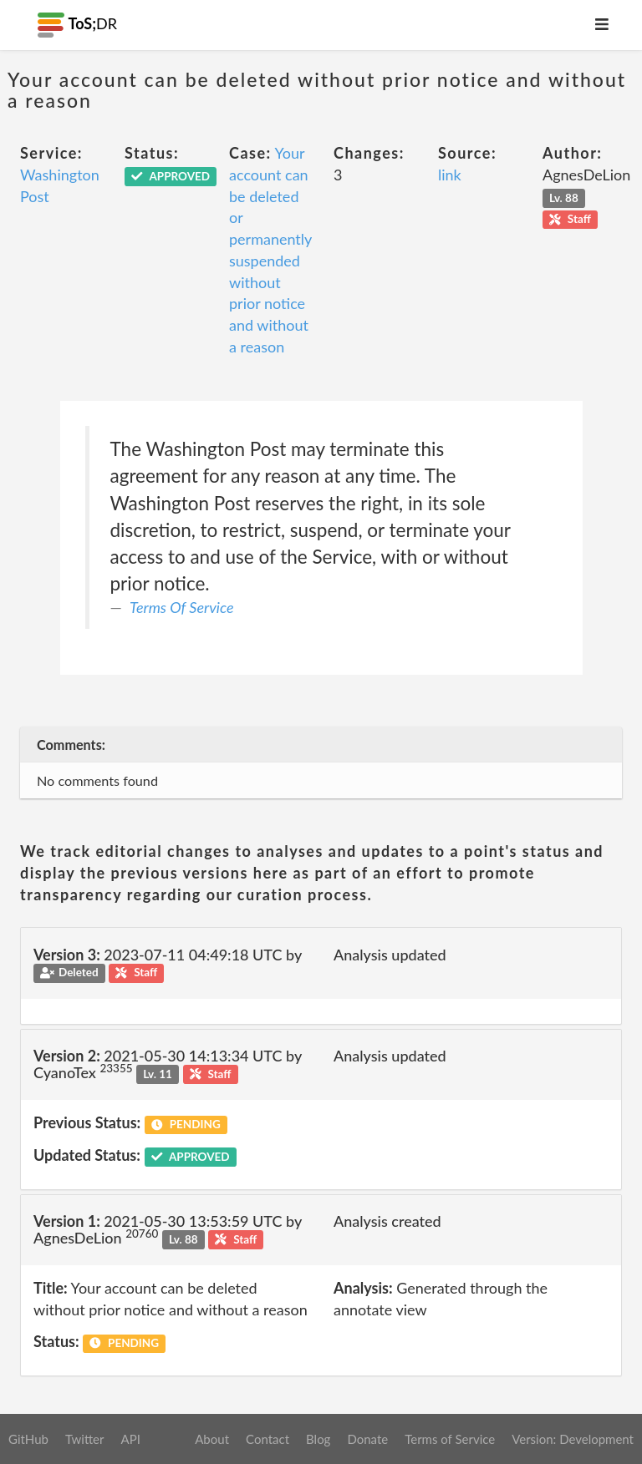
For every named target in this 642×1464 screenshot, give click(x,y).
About (212, 1438)
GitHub (28, 1438)
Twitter (84, 1438)
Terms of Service (450, 1438)
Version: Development (573, 1438)
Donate (367, 1438)
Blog (318, 1438)
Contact (267, 1438)
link (449, 174)
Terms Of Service (182, 607)
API (130, 1438)
